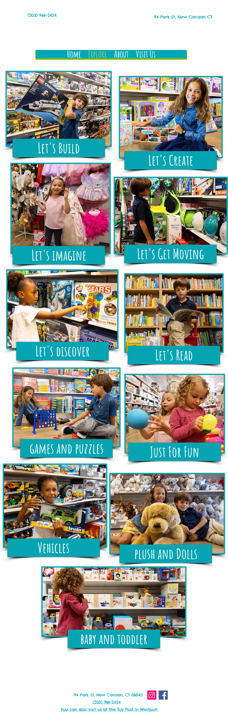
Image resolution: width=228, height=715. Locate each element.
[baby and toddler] (114, 639)
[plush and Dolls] (166, 554)
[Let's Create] (170, 160)
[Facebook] (163, 695)
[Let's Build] (59, 148)
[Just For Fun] (174, 452)
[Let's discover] (62, 351)
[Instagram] (151, 695)
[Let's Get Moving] (170, 254)
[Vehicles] (53, 547)
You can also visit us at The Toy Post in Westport (110, 709)
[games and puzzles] (66, 448)
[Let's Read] (174, 355)
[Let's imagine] (59, 255)
